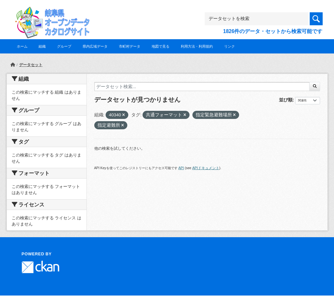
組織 (42, 46)
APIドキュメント (205, 168)
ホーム (22, 46)
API (181, 168)
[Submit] (314, 86)
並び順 (286, 99)
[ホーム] (12, 65)
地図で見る (160, 46)
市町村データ (129, 46)
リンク (229, 46)
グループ (64, 46)
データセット (30, 65)
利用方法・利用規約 (197, 46)
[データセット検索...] (202, 86)
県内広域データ (95, 46)
